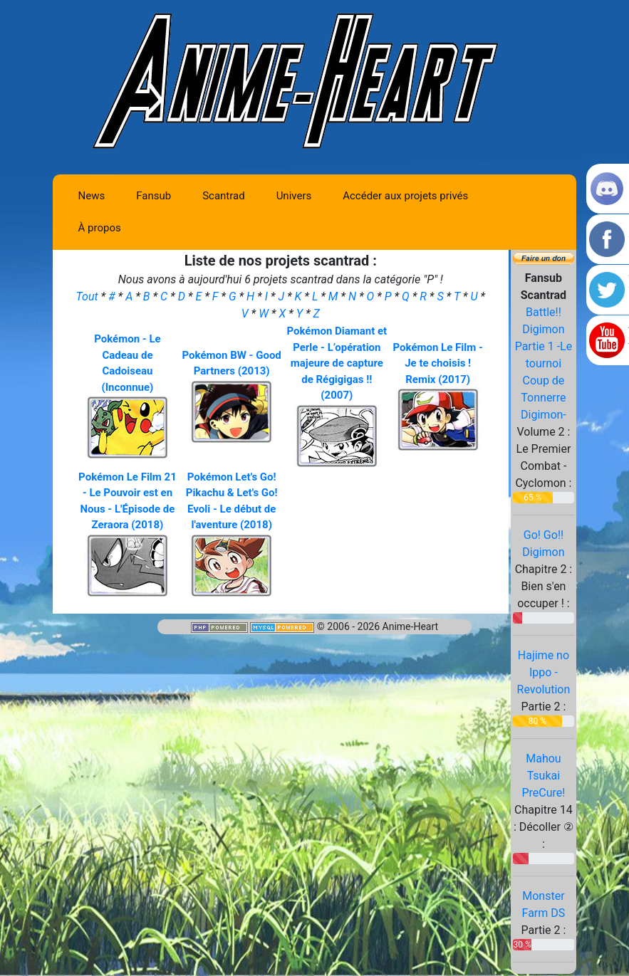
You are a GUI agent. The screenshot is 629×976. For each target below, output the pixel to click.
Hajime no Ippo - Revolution (544, 672)
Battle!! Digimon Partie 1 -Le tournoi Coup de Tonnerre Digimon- (544, 363)
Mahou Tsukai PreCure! (543, 775)
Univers (294, 195)
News (91, 195)
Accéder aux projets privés (405, 195)
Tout (88, 296)
